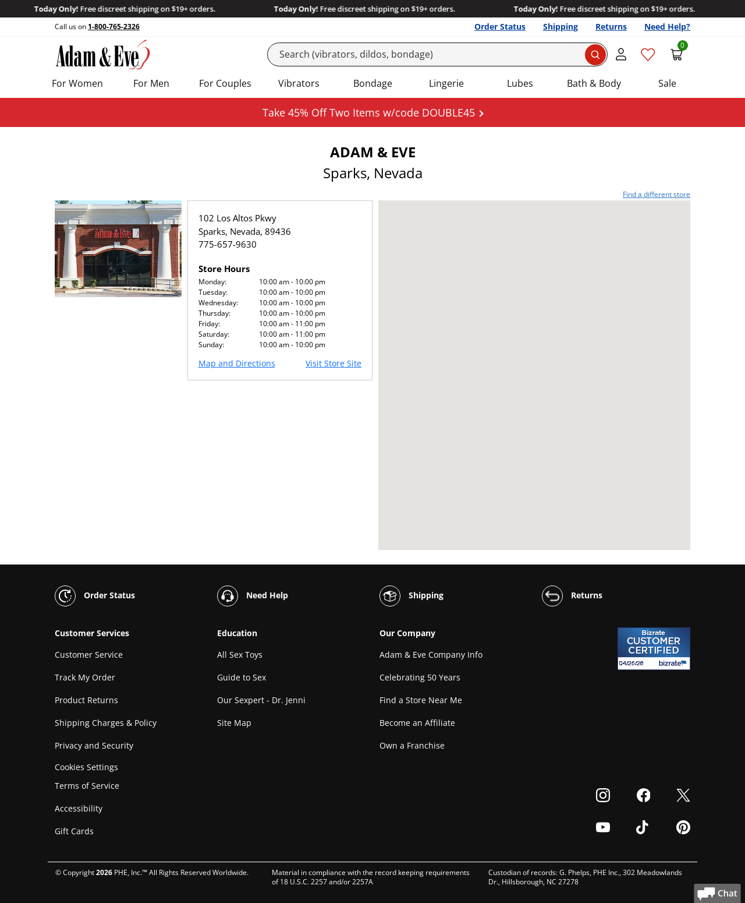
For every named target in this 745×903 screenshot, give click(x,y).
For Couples (225, 83)
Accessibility (78, 808)
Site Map (234, 722)
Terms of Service (87, 785)
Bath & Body (594, 83)
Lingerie (446, 83)
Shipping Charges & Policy (106, 722)
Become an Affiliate (417, 722)
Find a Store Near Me (420, 700)
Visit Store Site (333, 363)
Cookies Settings (86, 767)
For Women (77, 83)
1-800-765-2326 (114, 26)
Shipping (560, 26)
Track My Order (85, 677)
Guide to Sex (241, 677)
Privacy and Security (94, 745)
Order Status (500, 26)
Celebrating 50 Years (419, 677)
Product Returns (86, 700)
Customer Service (89, 654)
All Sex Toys (239, 654)
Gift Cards (74, 831)
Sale (667, 83)
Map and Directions (236, 363)
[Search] (437, 54)
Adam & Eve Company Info (431, 654)
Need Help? (667, 26)
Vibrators (299, 83)
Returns (611, 26)
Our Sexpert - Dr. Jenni (261, 700)
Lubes (520, 83)
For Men (151, 83)
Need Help (252, 595)
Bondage (372, 83)
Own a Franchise (412, 745)
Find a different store (656, 194)
